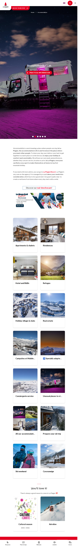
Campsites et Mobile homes (25, 358)
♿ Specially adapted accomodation (52, 358)
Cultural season (25, 524)
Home (33, 12)
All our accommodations (25, 434)
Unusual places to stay (52, 396)
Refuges (46, 283)
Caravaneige (48, 471)
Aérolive (52, 524)
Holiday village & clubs (25, 321)
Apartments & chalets (25, 245)
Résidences (48, 245)
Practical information (40, 73)
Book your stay (20, 8)
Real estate (48, 321)
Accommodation (42, 12)
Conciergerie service (25, 396)
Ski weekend (21, 471)
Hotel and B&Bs (22, 283)
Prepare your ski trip (52, 434)
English (64, 3)
